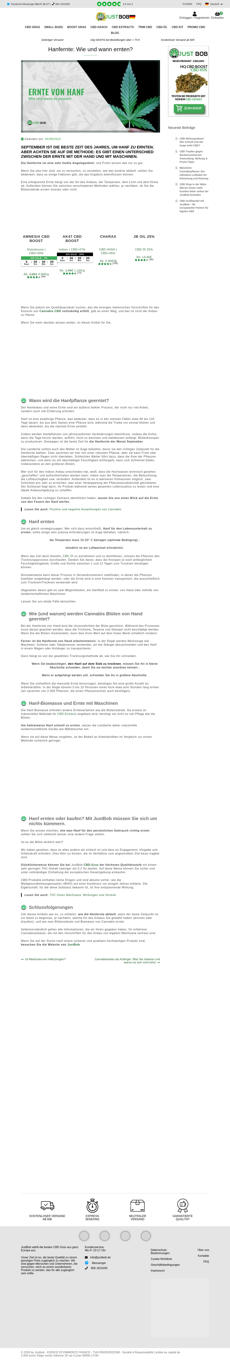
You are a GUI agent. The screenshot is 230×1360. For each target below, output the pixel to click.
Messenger (99, 1263)
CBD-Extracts (67, 713)
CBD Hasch (99, 27)
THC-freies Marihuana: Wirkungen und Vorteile (83, 894)
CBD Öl (68, 556)
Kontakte (186, 3)
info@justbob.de (100, 1257)
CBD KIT (177, 27)
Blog (115, 32)
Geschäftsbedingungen (165, 1264)
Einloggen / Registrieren (194, 17)
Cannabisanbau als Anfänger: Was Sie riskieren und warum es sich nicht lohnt (127, 961)
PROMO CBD (196, 27)
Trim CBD (145, 27)
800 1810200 (63, 4)
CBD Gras (32, 27)
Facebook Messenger (23, 4)
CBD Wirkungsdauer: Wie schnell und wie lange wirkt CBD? (192, 142)
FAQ (198, 3)
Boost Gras (76, 27)
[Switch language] (214, 4)
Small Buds (53, 27)
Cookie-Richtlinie (161, 1258)
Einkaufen (217, 15)
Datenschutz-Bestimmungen (160, 1251)
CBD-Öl (161, 27)
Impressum (158, 1270)
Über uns (203, 1249)
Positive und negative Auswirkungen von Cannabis (85, 509)
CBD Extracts (123, 27)
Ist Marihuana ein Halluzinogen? (45, 959)
